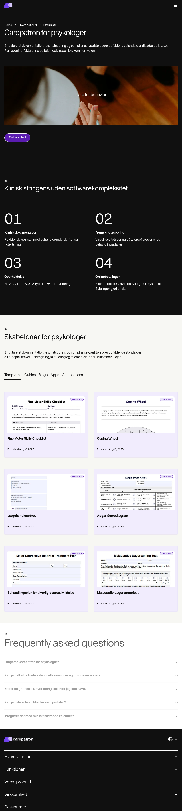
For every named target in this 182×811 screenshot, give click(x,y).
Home (8, 25)
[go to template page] (46, 412)
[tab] (12, 375)
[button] (175, 6)
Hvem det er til (28, 25)
